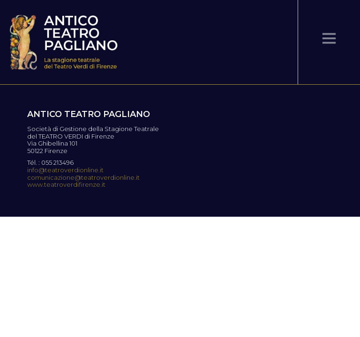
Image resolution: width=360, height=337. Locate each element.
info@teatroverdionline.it (65, 170)
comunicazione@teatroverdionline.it (83, 177)
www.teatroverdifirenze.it (66, 184)
